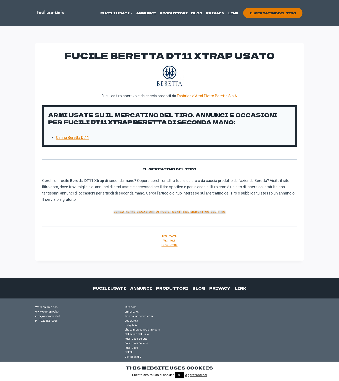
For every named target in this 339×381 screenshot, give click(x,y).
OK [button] (180, 375)
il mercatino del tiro (273, 13)
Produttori (174, 13)
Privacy (215, 13)
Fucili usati (109, 288)
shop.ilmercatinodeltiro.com (142, 329)
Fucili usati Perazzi (136, 343)
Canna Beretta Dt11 (72, 137)
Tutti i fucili (169, 240)
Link (233, 13)
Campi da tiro (133, 356)
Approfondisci (196, 375)
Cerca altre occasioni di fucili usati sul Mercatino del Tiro (169, 211)
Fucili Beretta (169, 245)
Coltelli (129, 352)
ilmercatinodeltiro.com (139, 316)
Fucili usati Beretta (136, 338)
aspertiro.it (131, 320)
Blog (196, 13)
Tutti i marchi (169, 236)
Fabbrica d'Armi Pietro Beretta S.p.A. (207, 96)
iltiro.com (130, 307)
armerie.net (132, 311)
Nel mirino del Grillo (137, 334)
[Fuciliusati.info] (50, 13)
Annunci (146, 13)
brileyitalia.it (132, 325)
